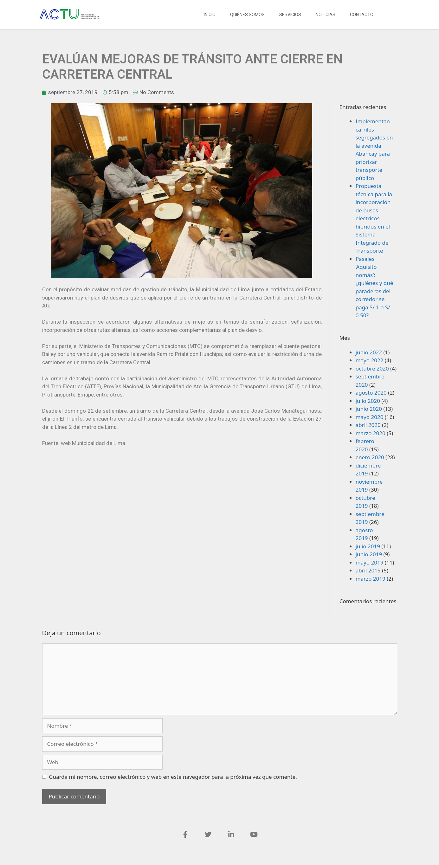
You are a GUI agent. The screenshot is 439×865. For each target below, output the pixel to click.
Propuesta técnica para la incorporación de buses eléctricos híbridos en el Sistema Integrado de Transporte (374, 218)
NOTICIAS (325, 14)
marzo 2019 (370, 578)
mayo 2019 (370, 562)
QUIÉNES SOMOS (247, 14)
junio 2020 (369, 408)
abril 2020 (368, 425)
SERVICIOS (290, 14)
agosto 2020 (371, 392)
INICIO (210, 14)
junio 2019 (369, 554)
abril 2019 (368, 570)
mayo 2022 (370, 360)
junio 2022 (369, 352)
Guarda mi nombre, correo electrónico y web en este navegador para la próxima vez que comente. (173, 776)
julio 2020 (368, 400)
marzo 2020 (370, 433)
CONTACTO (361, 14)
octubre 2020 (372, 368)
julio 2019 (368, 546)
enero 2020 (370, 457)
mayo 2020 (370, 417)
